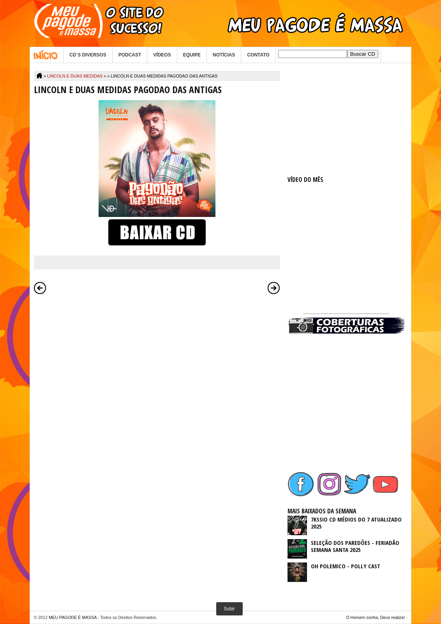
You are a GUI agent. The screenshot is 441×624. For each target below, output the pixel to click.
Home (46, 55)
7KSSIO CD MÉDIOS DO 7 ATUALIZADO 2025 (356, 522)
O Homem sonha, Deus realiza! (375, 617)
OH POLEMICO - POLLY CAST (345, 566)
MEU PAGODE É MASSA (73, 617)
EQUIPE (192, 55)
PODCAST (129, 55)
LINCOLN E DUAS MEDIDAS (74, 76)
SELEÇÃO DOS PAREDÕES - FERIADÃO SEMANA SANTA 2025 (355, 546)
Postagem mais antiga (274, 288)
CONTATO (258, 55)
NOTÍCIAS (224, 55)
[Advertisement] (346, 119)
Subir (229, 609)
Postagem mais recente (40, 288)
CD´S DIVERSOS (87, 55)
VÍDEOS (162, 55)
